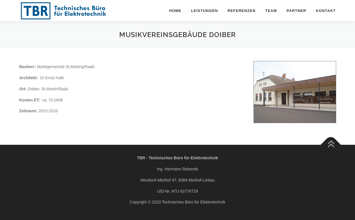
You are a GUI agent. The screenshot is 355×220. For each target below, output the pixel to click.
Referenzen (241, 11)
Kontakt (326, 11)
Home (175, 11)
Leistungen (204, 11)
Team (271, 11)
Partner (296, 11)
